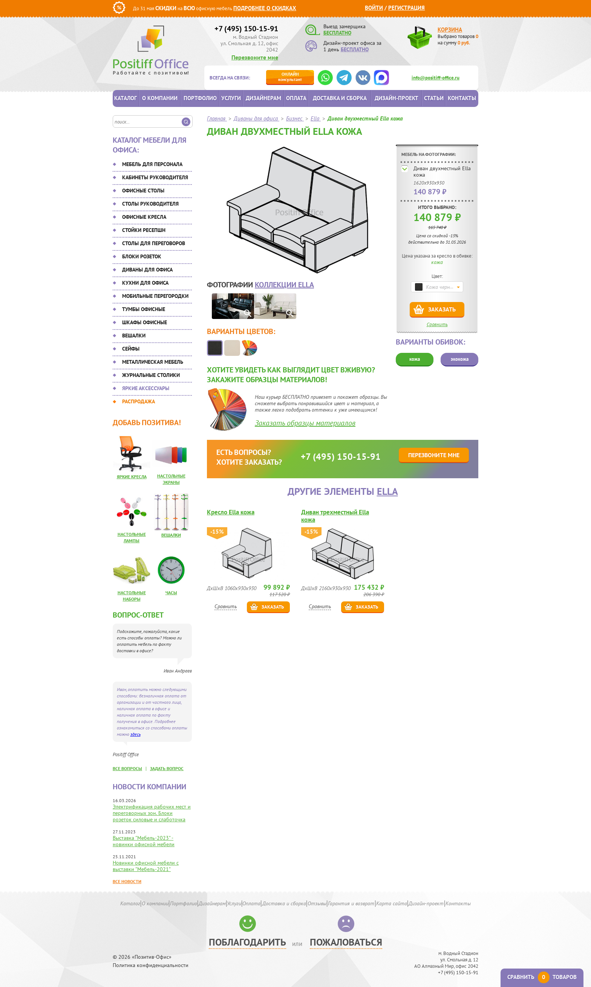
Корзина (450, 29)
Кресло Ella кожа (230, 512)
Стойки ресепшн (143, 230)
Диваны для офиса (147, 269)
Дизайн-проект (396, 98)
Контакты (462, 98)
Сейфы (130, 348)
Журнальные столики (151, 375)
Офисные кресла (144, 217)
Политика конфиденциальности (150, 965)
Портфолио (200, 98)
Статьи (434, 98)
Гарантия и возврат (351, 903)
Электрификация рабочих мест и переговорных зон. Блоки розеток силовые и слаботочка (152, 813)
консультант (290, 76)
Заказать (442, 309)
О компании (160, 98)
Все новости (127, 881)
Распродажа (138, 401)
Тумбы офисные (143, 309)
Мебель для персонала (152, 164)
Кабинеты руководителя (155, 177)
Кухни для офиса (145, 282)
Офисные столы (143, 190)
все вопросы (127, 768)
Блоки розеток (141, 256)
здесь (135, 734)
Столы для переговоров (153, 243)
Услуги (231, 98)
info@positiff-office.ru (435, 78)
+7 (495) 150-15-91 (246, 29)
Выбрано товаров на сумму (458, 39)
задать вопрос (167, 768)
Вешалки (133, 335)
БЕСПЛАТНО (337, 32)
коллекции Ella (284, 285)
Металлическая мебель (152, 361)
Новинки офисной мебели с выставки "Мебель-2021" (146, 866)
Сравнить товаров (542, 977)
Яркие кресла (132, 476)
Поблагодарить (247, 942)
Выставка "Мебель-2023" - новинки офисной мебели (144, 841)
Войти (374, 7)
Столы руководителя (150, 203)
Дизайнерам (263, 98)
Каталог (125, 98)
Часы (171, 592)
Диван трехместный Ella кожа (335, 515)
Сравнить (437, 324)
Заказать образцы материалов (305, 423)
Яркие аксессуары (145, 388)
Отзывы (317, 903)
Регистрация (406, 7)
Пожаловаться (346, 942)
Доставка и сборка (340, 98)
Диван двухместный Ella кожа (442, 171)
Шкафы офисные (144, 322)
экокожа (460, 359)
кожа (414, 359)
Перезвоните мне (254, 57)
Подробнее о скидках (264, 8)
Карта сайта (391, 903)
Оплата (296, 98)
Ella (387, 491)
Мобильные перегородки (155, 296)
